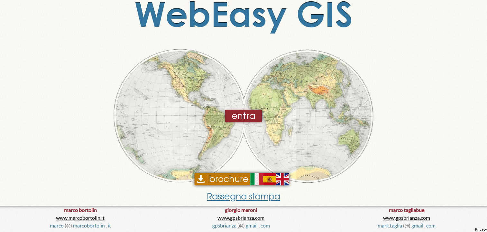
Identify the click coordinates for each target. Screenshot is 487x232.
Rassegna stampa (243, 196)
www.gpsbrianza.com (240, 218)
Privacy (481, 229)
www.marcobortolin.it (80, 218)
